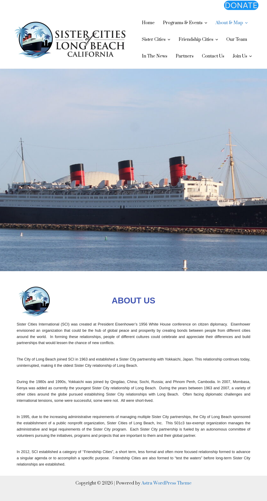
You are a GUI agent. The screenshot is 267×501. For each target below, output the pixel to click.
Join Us (242, 56)
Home (148, 23)
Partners (185, 56)
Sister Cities (156, 39)
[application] (205, 23)
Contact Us (213, 56)
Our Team (236, 39)
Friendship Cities (198, 39)
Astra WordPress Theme (166, 483)
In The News (154, 56)
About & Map (231, 23)
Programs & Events (185, 23)
